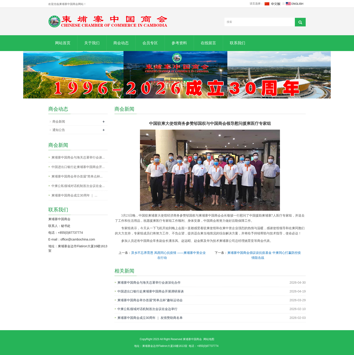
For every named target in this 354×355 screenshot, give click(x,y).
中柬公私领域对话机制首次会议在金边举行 (147, 309)
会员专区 (150, 43)
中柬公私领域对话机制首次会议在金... (78, 186)
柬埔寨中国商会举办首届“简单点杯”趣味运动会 (150, 300)
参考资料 (179, 43)
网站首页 (62, 43)
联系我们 (237, 43)
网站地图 (208, 339)
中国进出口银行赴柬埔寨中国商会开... (78, 167)
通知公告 (58, 130)
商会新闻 (58, 121)
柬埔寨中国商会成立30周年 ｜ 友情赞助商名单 (150, 318)
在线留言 (208, 43)
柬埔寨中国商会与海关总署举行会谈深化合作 (149, 282)
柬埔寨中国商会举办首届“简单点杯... (76, 176)
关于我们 (92, 43)
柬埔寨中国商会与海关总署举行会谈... (78, 157)
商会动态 (121, 43)
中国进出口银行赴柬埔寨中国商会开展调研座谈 (150, 291)
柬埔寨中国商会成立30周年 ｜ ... (74, 195)
